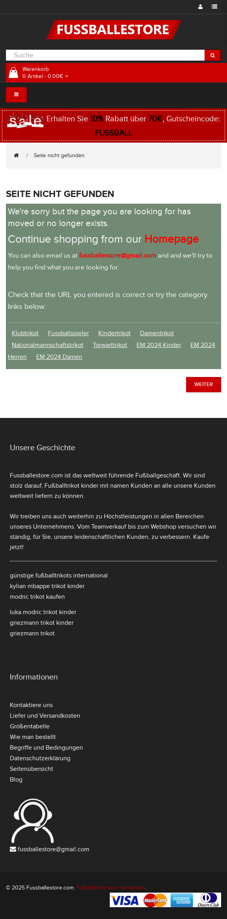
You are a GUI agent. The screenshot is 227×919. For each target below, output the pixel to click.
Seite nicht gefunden (59, 155)
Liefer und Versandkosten (45, 716)
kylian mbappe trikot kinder (47, 586)
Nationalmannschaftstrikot (47, 345)
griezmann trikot (32, 633)
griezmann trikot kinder (42, 623)
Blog (16, 779)
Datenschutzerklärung (40, 758)
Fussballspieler (68, 333)
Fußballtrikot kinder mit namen (86, 486)
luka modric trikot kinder (43, 612)
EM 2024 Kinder (159, 345)
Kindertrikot (114, 333)
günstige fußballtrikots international (59, 575)
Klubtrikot (25, 333)
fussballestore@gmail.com (53, 849)
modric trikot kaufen (37, 597)
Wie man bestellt (33, 737)
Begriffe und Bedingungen (46, 748)
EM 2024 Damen (59, 357)
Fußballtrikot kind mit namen (110, 887)
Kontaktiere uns (31, 705)
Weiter (203, 384)
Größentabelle (30, 726)
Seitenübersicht (31, 769)
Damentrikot (157, 333)
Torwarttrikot (110, 345)
